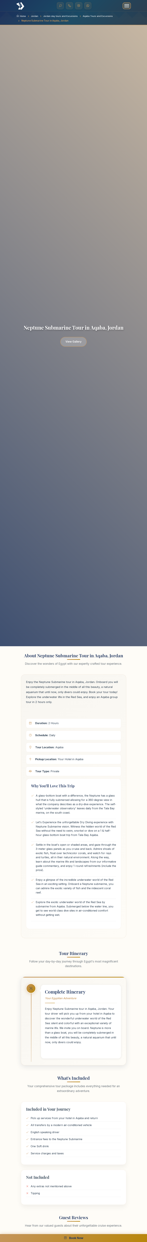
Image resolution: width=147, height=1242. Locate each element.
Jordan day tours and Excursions (60, 16)
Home (21, 16)
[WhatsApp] (88, 5)
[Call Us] (69, 5)
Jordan (34, 16)
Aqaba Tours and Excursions (98, 16)
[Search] (60, 5)
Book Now (73, 1238)
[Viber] (78, 5)
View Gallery (73, 342)
